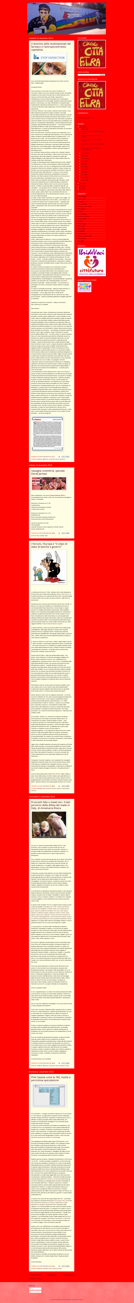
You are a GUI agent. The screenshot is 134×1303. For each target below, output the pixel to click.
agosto (83, 161)
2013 (81, 126)
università (80, 238)
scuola (79, 231)
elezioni (59, 788)
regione (80, 228)
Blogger (81, 1299)
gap (79, 211)
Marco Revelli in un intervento (52, 1179)
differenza (45, 459)
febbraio (83, 177)
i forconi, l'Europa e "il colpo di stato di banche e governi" (49, 545)
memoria (33, 790)
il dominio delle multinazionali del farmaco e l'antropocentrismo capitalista (51, 46)
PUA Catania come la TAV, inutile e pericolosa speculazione (51, 1079)
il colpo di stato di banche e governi (52, 623)
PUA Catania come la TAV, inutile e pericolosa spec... (90, 148)
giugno (83, 166)
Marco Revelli (56, 774)
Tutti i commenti (35, 1291)
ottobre (83, 155)
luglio (82, 164)
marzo (83, 174)
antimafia (39, 788)
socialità (41, 535)
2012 (81, 183)
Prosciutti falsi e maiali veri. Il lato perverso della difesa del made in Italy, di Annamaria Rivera (50, 805)
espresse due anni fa (62, 594)
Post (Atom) (38, 1278)
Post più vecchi (68, 1275)
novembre (84, 153)
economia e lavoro (54, 459)
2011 (81, 186)
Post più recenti (35, 1275)
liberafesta (80, 219)
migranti (80, 226)
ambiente (39, 459)
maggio (83, 169)
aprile (83, 172)
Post (32, 1288)
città (44, 788)
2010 (81, 189)
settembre (84, 158)
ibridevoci (62, 459)
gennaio (83, 180)
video (46, 535)
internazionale (65, 788)
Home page (51, 1275)
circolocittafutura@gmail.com (86, 117)
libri (38, 535)
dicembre (84, 129)
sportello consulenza (83, 236)
